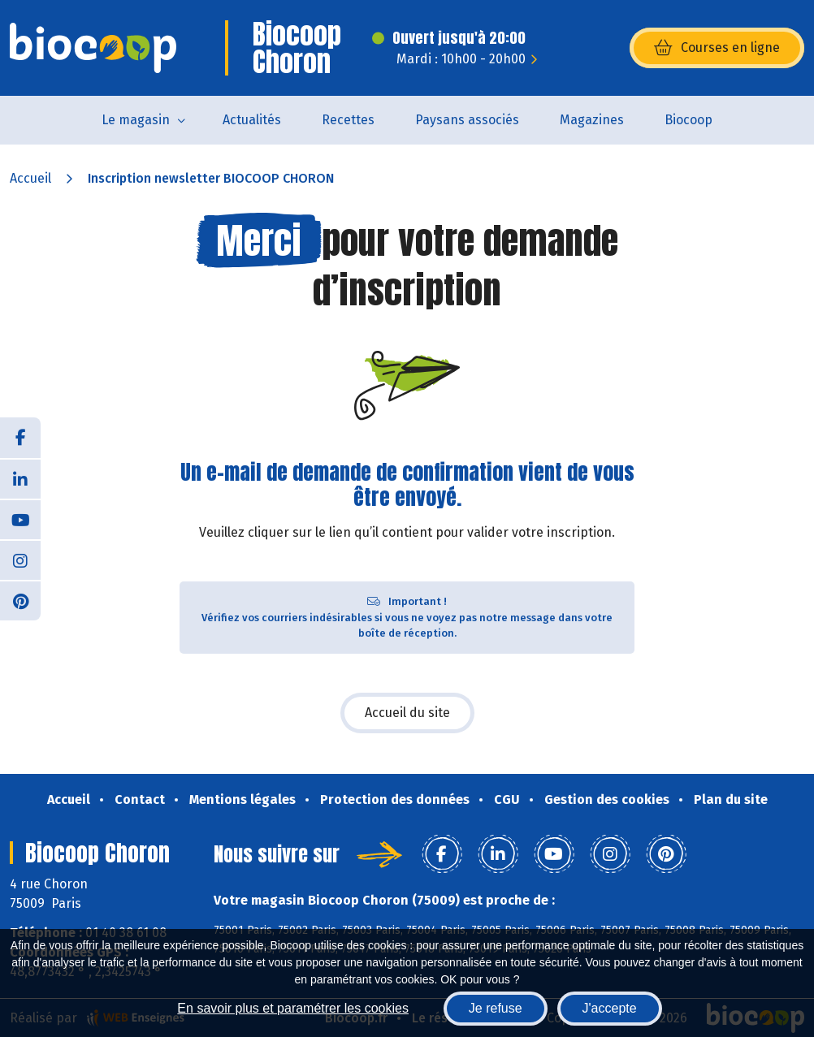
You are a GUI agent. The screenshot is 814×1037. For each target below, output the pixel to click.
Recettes (348, 119)
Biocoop (688, 119)
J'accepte (609, 1008)
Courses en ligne (717, 48)
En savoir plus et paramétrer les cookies (293, 1008)
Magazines (592, 119)
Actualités (252, 119)
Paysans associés (467, 119)
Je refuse (495, 1008)
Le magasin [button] (136, 119)
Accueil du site (407, 712)
